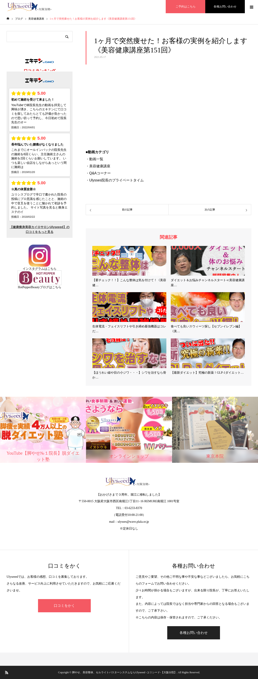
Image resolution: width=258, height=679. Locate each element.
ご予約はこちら (186, 6)
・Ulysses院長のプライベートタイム (115, 180)
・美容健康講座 (98, 166)
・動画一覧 (94, 159)
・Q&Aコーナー (98, 173)
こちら (51, 268)
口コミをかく (64, 605)
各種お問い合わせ (225, 6)
